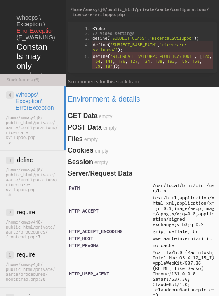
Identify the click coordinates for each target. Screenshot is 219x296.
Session (80, 161)
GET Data (82, 115)
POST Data (85, 127)
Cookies (80, 150)
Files (75, 138)
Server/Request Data (100, 173)
